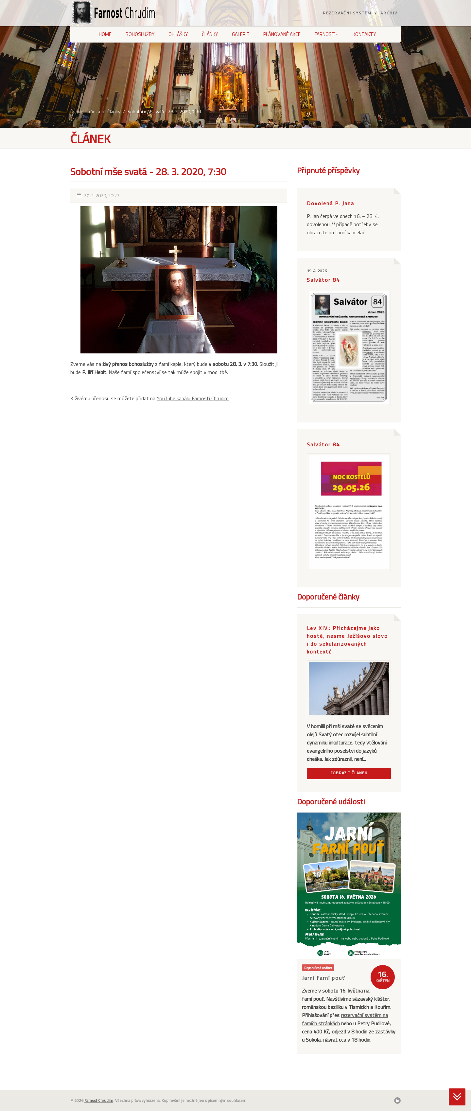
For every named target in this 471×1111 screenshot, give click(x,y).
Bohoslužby (140, 34)
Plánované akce (282, 34)
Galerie (240, 34)
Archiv (388, 13)
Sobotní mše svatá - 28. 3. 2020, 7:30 (164, 111)
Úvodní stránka (85, 111)
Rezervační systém (347, 13)
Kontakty (364, 34)
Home (105, 34)
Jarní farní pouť (323, 978)
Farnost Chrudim (98, 1100)
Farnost (327, 34)
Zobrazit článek (349, 773)
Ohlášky (178, 34)
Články (210, 34)
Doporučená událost (318, 967)
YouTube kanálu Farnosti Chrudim (193, 398)
